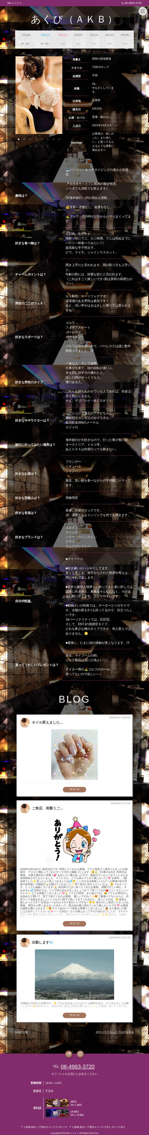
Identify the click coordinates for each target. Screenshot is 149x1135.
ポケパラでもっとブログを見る (115, 1031)
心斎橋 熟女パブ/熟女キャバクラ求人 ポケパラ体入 (98, 1127)
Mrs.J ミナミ (14, 3)
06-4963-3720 (131, 2)
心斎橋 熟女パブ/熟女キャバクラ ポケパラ (46, 1127)
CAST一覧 (21, 1031)
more (75, 789)
